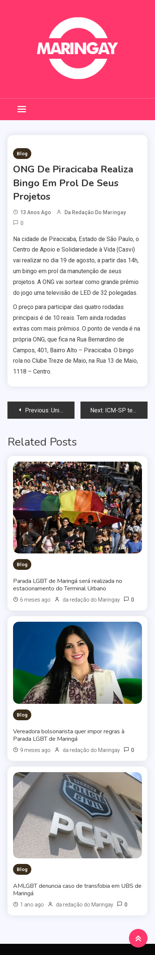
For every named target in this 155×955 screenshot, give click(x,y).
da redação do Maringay (95, 212)
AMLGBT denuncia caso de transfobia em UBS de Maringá (77, 889)
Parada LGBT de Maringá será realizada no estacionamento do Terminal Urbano (67, 584)
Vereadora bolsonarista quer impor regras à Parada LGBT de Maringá (68, 735)
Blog (22, 153)
